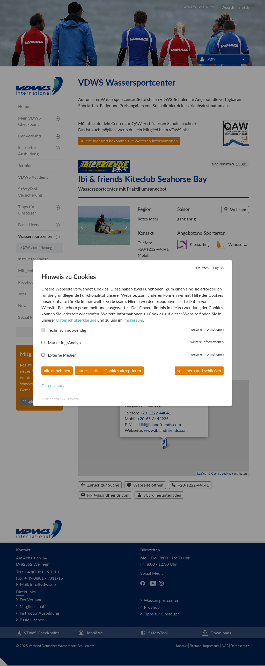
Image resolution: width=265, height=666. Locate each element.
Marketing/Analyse (65, 342)
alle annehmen (57, 370)
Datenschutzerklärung (76, 319)
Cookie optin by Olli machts (60, 399)
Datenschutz (52, 385)
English (218, 268)
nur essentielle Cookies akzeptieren (109, 370)
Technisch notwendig (67, 329)
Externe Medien (62, 354)
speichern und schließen (199, 370)
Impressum (133, 319)
